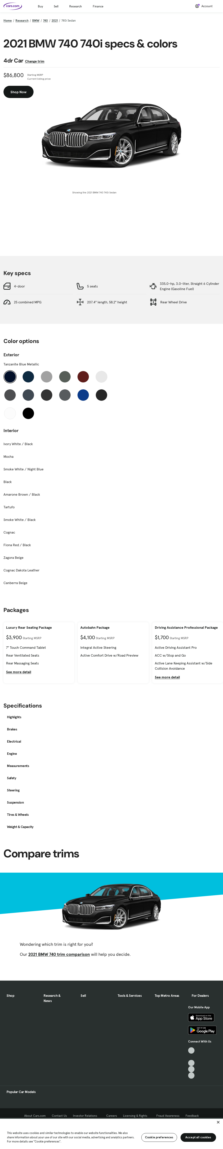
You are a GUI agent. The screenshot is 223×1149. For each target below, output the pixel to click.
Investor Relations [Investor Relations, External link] (86, 1116)
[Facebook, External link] (191, 1057)
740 (45, 20)
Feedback (192, 1116)
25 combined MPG (27, 302)
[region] (111, 1133)
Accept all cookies (198, 1137)
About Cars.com (35, 1116)
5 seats (92, 286)
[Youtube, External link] (191, 1063)
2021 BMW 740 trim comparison (59, 954)
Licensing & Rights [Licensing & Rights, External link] (136, 1116)
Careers (111, 1116)
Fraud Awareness (167, 1116)
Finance (98, 6)
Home (7, 20)
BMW (35, 20)
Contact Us (59, 1116)
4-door (19, 286)
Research (75, 6)
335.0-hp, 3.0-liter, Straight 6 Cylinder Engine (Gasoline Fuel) (189, 286)
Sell (56, 6)
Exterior (11, 355)
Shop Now (18, 92)
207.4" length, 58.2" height (107, 302)
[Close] (218, 1122)
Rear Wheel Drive (173, 302)
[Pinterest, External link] (191, 1075)
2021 (55, 20)
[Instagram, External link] (191, 1069)
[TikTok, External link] (191, 1050)
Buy (40, 6)
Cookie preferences (159, 1137)
